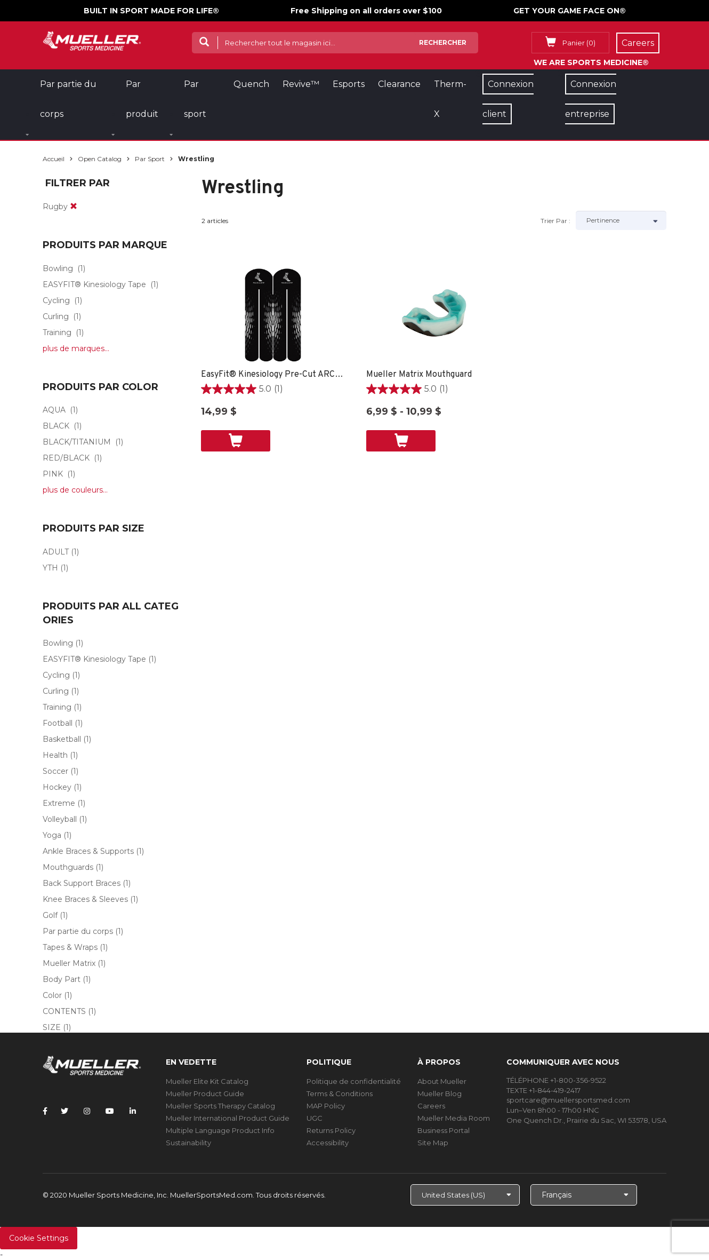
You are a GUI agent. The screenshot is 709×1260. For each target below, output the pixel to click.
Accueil (54, 159)
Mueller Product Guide (205, 1093)
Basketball (62, 739)
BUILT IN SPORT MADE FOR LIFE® (151, 10)
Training (57, 332)
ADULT (56, 552)
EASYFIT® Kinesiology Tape (94, 284)
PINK (53, 474)
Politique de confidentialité (354, 1081)
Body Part (61, 979)
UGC (315, 1118)
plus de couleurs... (75, 490)
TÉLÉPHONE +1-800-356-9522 (556, 1080)
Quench (251, 84)
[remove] (73, 206)
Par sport (150, 159)
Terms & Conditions (340, 1093)
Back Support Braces (81, 883)
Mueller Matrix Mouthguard (419, 374)
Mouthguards (68, 867)
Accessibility (328, 1142)
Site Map (432, 1142)
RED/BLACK (66, 458)
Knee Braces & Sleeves (85, 899)
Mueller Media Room (453, 1118)
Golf (50, 915)
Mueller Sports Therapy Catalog (220, 1105)
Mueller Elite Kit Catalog (207, 1081)
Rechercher (442, 42)
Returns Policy (331, 1130)
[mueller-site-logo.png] (92, 39)
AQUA (54, 410)
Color (52, 995)
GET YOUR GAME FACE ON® (569, 10)
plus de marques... (76, 348)
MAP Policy (326, 1105)
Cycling (56, 300)
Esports (349, 84)
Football (57, 723)
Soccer (55, 771)
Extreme (59, 803)
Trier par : (555, 221)
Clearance (399, 84)
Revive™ (301, 84)
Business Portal (443, 1130)
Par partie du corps (78, 931)
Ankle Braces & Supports (88, 851)
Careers (431, 1105)
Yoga (52, 835)
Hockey (57, 787)
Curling (56, 316)
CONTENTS (64, 1011)
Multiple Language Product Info (220, 1130)
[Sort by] (621, 220)
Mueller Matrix (69, 963)
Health (55, 755)
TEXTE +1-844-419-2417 (543, 1090)
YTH (50, 568)
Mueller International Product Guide (227, 1118)
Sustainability (188, 1142)
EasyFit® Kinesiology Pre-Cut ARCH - (273, 374)
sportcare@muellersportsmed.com (568, 1100)
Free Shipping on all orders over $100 (366, 10)
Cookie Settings (38, 1238)
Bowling (58, 268)
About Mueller (441, 1081)
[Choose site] (465, 1195)
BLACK (56, 426)
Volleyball (60, 819)
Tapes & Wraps (70, 947)
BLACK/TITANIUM (77, 442)
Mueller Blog (439, 1093)
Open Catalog (100, 159)
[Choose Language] (583, 1195)
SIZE (52, 1027)
